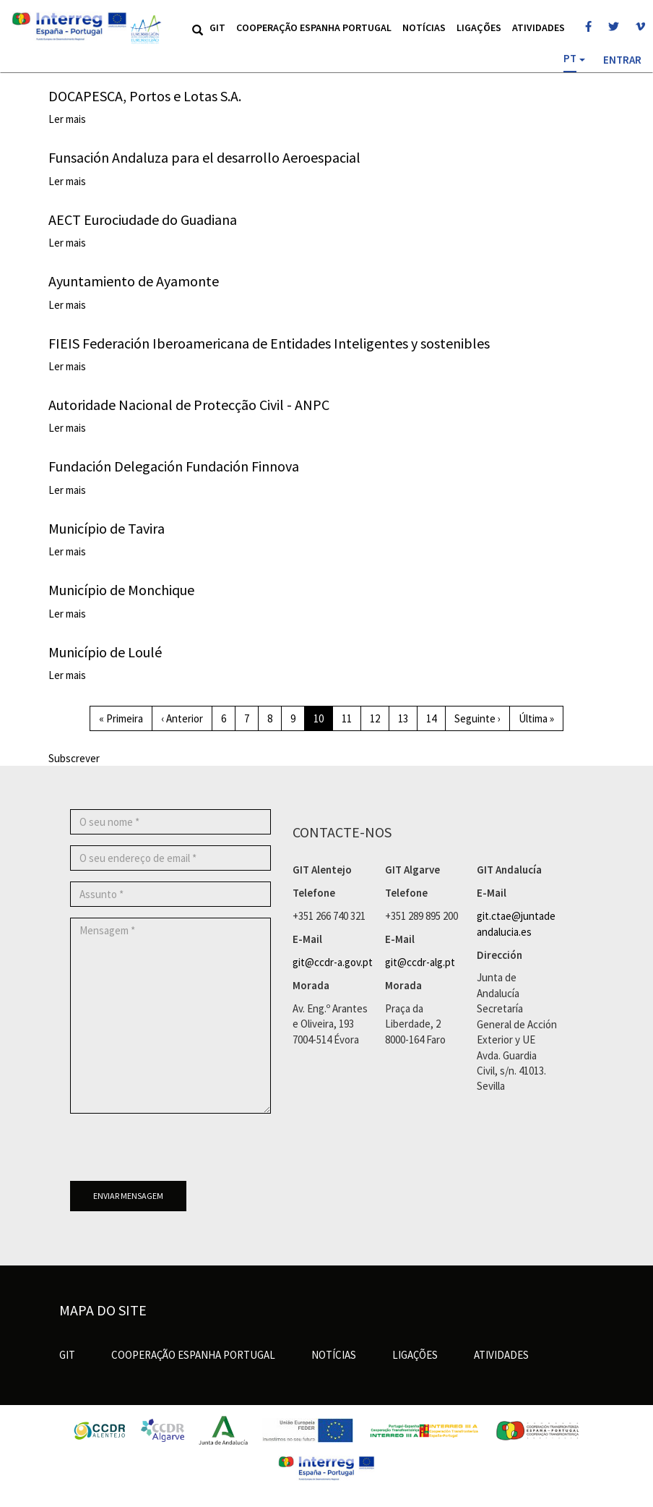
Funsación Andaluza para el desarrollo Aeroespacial (204, 157)
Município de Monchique (121, 590)
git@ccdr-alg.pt (420, 962)
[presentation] (180, 1152)
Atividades (538, 27)
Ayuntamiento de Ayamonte (133, 281)
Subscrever (74, 758)
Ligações (479, 27)
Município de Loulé (105, 652)
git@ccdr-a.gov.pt (333, 962)
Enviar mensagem (128, 1195)
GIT (217, 27)
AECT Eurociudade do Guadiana (142, 219)
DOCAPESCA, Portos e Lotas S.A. (144, 96)
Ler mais (67, 119)
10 (323, 721)
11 (351, 718)
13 (408, 718)
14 (436, 718)
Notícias (424, 27)
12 (379, 718)
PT (569, 58)
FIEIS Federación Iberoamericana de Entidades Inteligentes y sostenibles (269, 343)
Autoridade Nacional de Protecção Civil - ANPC (188, 405)
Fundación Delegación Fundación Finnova (173, 466)
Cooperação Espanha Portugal (314, 27)
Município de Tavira (106, 528)
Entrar (622, 60)
